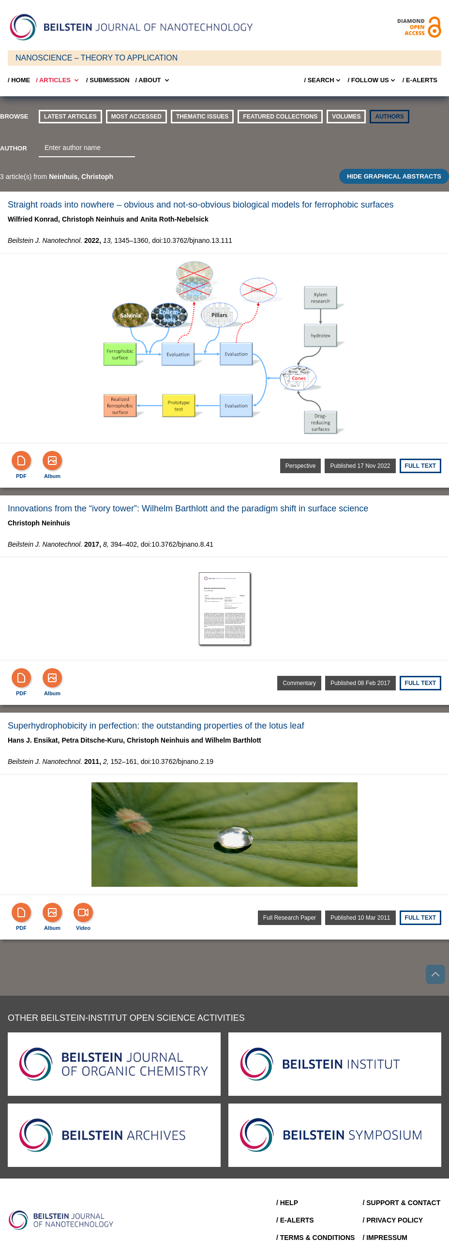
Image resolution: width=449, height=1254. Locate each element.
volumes (346, 116)
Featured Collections (280, 116)
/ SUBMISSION (108, 80)
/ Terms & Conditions (315, 1237)
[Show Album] (52, 460)
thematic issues (202, 116)
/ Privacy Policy (392, 1220)
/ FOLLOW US (372, 80)
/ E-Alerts (420, 80)
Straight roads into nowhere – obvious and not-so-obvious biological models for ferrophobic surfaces (200, 204)
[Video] (83, 912)
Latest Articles (70, 116)
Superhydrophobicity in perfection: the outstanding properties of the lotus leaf (156, 726)
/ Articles (58, 80)
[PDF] (21, 460)
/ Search (323, 80)
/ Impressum (384, 1237)
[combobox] (87, 148)
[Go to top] (435, 974)
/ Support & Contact (401, 1203)
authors (389, 116)
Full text (420, 466)
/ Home (19, 80)
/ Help (287, 1203)
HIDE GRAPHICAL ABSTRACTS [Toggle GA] (394, 176)
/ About (153, 80)
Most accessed (136, 116)
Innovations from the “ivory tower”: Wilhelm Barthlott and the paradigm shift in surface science (188, 508)
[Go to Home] (64, 1220)
